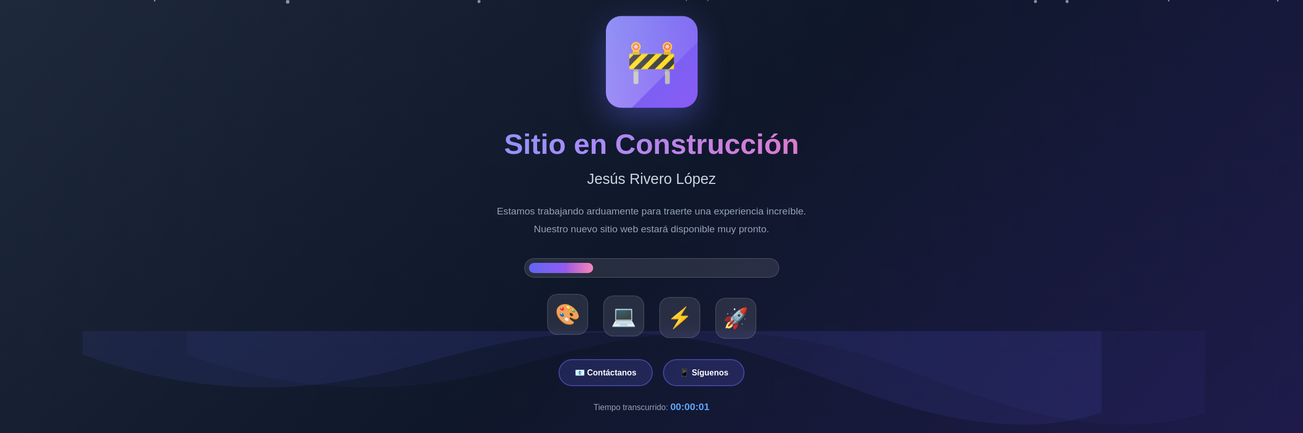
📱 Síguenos (703, 372)
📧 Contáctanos (605, 372)
